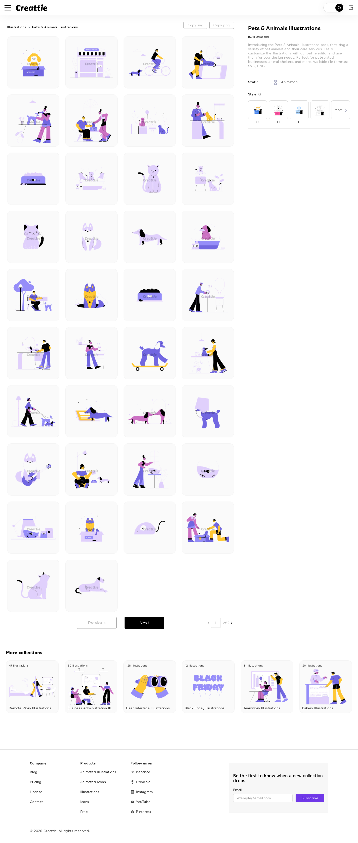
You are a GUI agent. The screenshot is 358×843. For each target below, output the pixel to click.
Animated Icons (93, 782)
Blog (33, 772)
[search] (333, 7)
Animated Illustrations (98, 772)
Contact (36, 802)
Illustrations (16, 27)
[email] (263, 798)
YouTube (140, 802)
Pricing (35, 782)
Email (237, 790)
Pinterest (141, 812)
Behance (140, 772)
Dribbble (140, 782)
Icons (84, 802)
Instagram (142, 792)
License (36, 792)
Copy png (221, 25)
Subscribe (310, 798)
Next (144, 622)
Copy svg (195, 25)
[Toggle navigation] (7, 7)
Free (84, 812)
